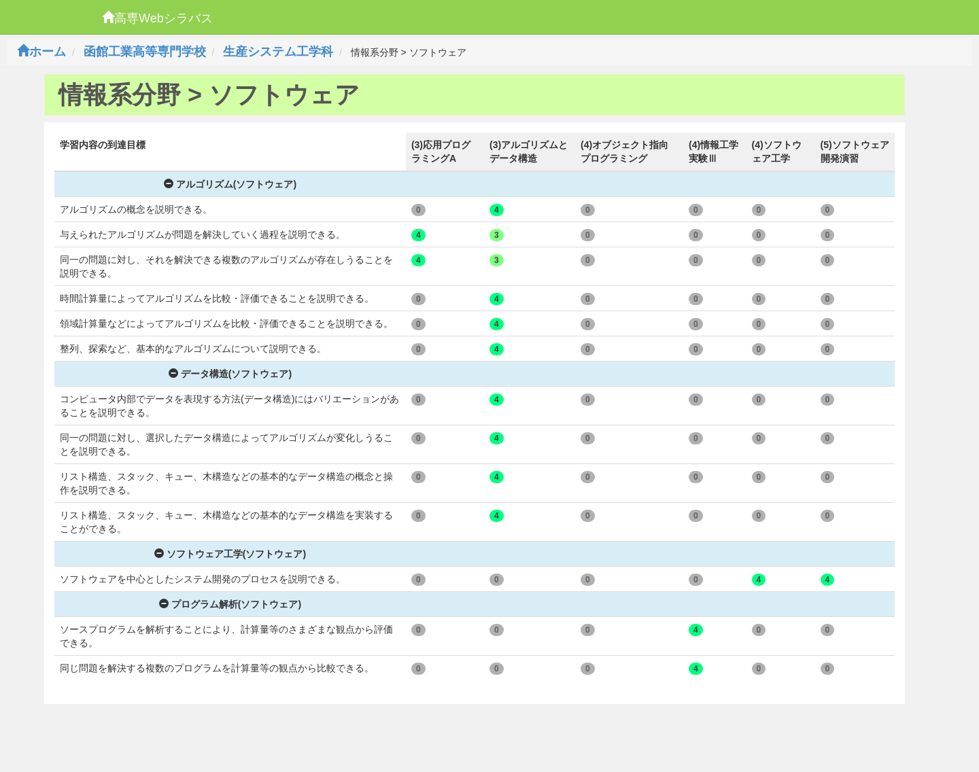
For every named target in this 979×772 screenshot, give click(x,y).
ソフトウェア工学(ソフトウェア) (230, 553)
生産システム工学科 (278, 51)
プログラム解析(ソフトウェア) (230, 604)
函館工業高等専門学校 (145, 51)
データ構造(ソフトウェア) (230, 373)
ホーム (41, 51)
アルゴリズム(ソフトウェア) (230, 184)
